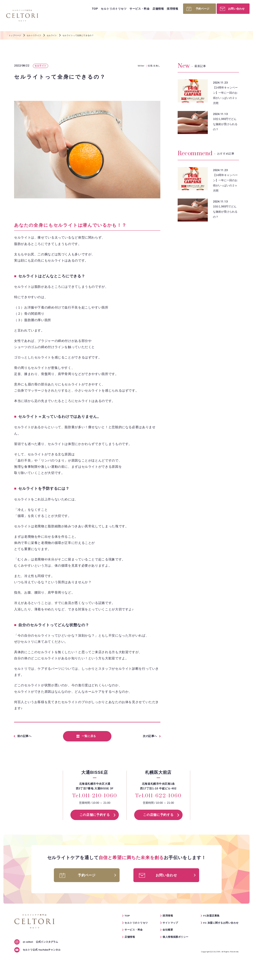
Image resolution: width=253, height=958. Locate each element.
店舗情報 (158, 8)
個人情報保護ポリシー (176, 937)
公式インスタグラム (40, 941)
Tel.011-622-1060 (158, 796)
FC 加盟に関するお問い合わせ (220, 922)
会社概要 (168, 929)
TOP (95, 8)
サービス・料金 (139, 8)
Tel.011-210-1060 (94, 796)
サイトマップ (170, 922)
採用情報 (172, 8)
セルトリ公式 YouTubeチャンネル (42, 949)
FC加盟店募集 (211, 915)
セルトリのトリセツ (113, 8)
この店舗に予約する (95, 815)
